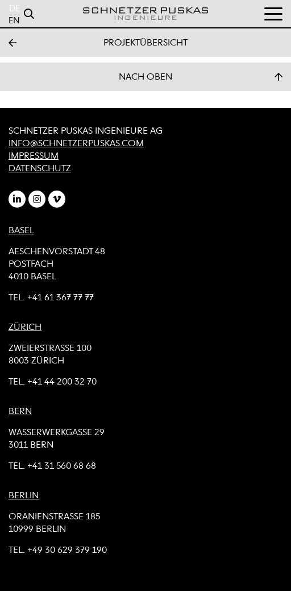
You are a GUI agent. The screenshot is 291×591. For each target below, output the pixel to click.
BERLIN (24, 496)
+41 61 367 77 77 (60, 298)
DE (14, 9)
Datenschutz (40, 168)
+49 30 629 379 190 (67, 550)
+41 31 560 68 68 (61, 466)
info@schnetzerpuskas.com (76, 143)
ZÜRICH (25, 327)
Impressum (34, 156)
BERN (20, 411)
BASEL (21, 230)
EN (14, 20)
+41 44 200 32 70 (62, 382)
